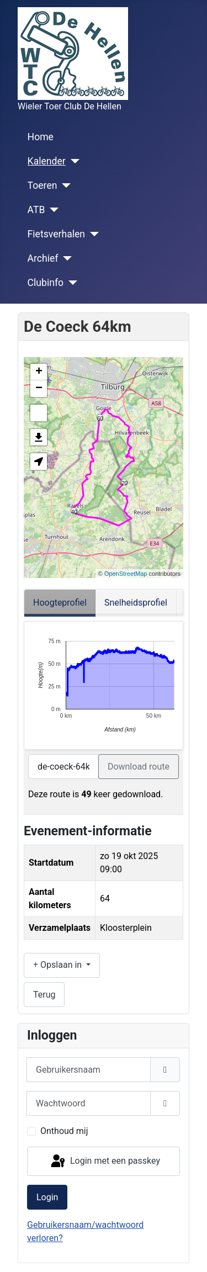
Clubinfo (45, 282)
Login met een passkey (104, 1161)
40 (74, 511)
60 (100, 418)
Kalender (47, 161)
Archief (43, 258)
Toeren (42, 185)
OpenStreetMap (125, 573)
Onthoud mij (64, 1131)
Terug (44, 994)
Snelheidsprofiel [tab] (135, 602)
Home (41, 136)
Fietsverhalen (56, 234)
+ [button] (39, 372)
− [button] (39, 388)
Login (47, 1197)
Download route (138, 766)
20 (124, 482)
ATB (36, 209)
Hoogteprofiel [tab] (60, 602)
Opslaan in (58, 965)
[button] (38, 461)
